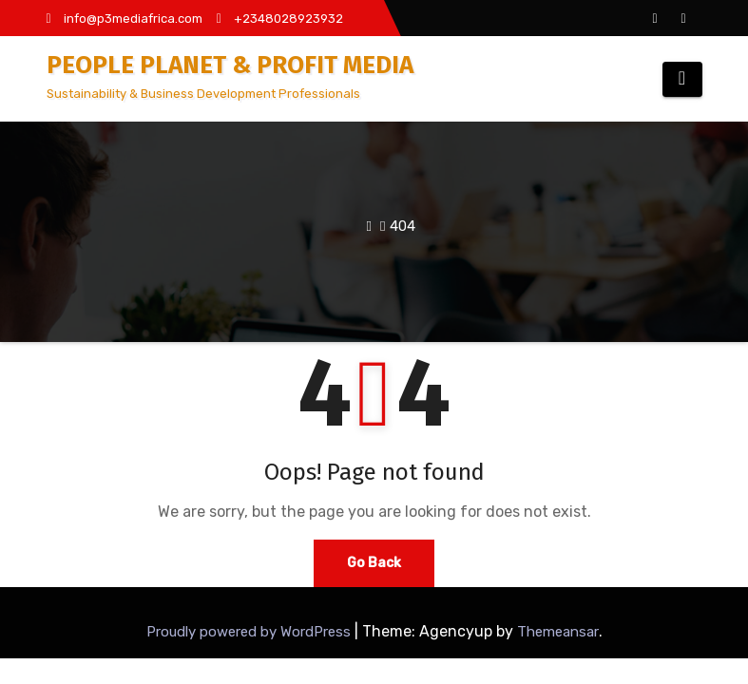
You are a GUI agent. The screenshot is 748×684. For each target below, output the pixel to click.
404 (402, 226)
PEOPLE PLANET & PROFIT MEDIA (230, 65)
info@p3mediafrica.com (124, 18)
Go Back (374, 563)
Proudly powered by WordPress (250, 631)
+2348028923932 (280, 18)
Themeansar (558, 631)
